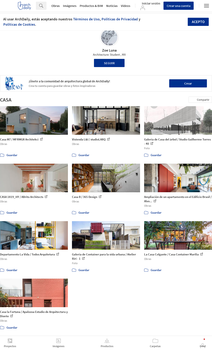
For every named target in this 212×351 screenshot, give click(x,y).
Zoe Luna (109, 50)
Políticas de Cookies (19, 24)
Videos (125, 5)
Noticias (112, 5)
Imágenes (69, 5)
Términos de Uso (86, 19)
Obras (55, 5)
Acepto (198, 21)
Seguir (109, 63)
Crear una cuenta (178, 6)
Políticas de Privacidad (120, 19)
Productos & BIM (91, 5)
